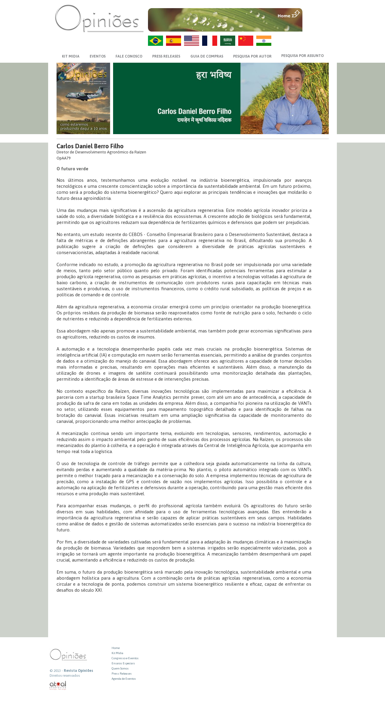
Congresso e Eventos (125, 658)
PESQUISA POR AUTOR (252, 56)
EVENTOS (98, 56)
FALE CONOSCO (129, 56)
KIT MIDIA (70, 56)
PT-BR (155, 41)
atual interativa (58, 685)
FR (209, 41)
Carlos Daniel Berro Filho (90, 146)
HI (263, 41)
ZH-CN (245, 41)
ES (173, 41)
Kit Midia (117, 653)
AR (227, 41)
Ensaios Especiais (123, 663)
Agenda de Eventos (124, 678)
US (191, 41)
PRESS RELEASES (166, 56)
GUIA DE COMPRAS (206, 56)
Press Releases (122, 673)
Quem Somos (120, 668)
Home (116, 648)
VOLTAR (316, 26)
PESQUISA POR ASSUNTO (302, 56)
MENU (316, 13)
